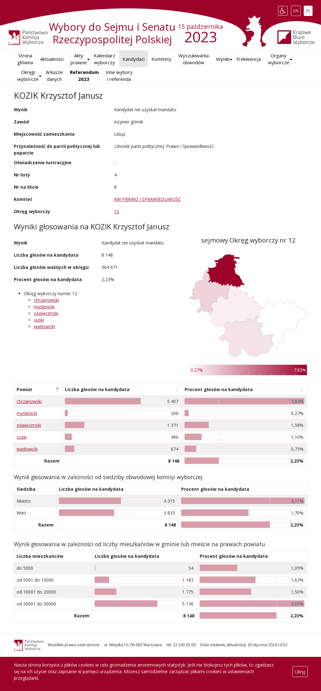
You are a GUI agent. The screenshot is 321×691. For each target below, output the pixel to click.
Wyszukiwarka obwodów (193, 59)
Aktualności (52, 59)
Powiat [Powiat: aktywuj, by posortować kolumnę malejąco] (24, 389)
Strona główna (25, 59)
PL (309, 9)
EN (297, 9)
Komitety (161, 59)
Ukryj (300, 671)
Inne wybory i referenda (119, 75)
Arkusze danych (54, 75)
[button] (223, 59)
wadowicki (44, 326)
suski (39, 320)
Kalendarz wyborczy (104, 59)
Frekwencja (248, 59)
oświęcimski (46, 313)
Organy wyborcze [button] (278, 59)
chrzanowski (46, 300)
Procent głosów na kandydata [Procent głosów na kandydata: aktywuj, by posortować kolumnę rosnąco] (219, 389)
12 (116, 211)
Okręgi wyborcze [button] (28, 75)
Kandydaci (134, 59)
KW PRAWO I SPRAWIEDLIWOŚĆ (147, 199)
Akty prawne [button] (79, 59)
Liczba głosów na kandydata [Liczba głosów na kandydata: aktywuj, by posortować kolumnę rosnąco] (97, 389)
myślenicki (44, 307)
